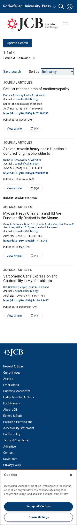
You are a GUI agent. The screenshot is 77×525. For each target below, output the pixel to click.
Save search (12, 72)
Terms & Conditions (16, 440)
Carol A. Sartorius (13, 224)
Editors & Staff (12, 415)
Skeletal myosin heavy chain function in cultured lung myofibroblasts (35, 151)
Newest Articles (13, 366)
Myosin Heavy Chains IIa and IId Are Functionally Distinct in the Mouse (32, 215)
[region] (38, 497)
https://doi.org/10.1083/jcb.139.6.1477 (25, 300)
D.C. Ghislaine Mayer (14, 287)
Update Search (15, 44)
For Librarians (12, 403)
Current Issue (12, 372)
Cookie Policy (11, 434)
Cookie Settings (39, 517)
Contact (8, 452)
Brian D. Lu (30, 224)
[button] (61, 7)
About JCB (10, 409)
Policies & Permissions (17, 422)
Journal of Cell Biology (26, 99)
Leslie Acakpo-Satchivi (50, 224)
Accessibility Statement (18, 428)
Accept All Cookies (38, 506)
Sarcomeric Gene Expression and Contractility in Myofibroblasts (30, 278)
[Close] (71, 475)
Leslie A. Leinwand (34, 95)
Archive (8, 378)
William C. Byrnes (26, 227)
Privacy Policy (12, 465)
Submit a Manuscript (16, 391)
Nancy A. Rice (11, 159)
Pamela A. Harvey (13, 95)
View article (12, 129)
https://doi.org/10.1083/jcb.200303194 (25, 173)
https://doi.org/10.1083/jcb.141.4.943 (25, 240)
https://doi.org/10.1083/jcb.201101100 (25, 113)
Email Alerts (11, 385)
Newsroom (10, 459)
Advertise (9, 446)
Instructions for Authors (18, 397)
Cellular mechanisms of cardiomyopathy (36, 89)
